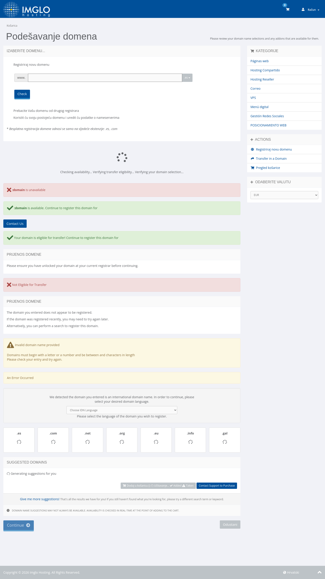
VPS (253, 98)
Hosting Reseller (262, 79)
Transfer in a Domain (268, 158)
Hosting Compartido (265, 70)
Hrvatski (291, 572)
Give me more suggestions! (39, 499)
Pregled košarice (265, 168)
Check (22, 94)
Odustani (230, 524)
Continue (18, 525)
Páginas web (259, 61)
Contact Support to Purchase (217, 485)
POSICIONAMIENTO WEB (268, 125)
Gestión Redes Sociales (267, 116)
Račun (313, 10)
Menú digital (259, 107)
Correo (255, 88)
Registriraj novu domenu (271, 149)
